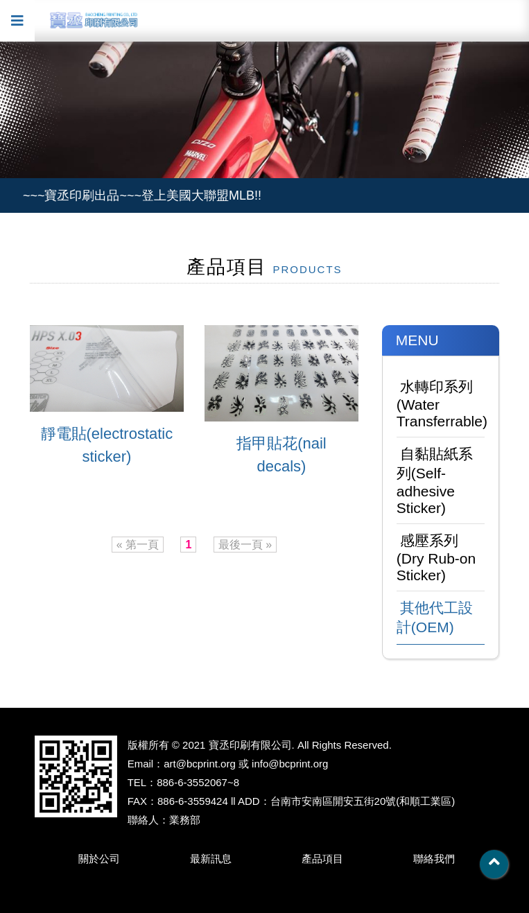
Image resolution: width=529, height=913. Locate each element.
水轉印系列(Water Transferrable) (441, 404)
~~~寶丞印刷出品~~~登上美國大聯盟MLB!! (142, 195)
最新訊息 (211, 858)
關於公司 (99, 858)
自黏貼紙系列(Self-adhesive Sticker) (435, 481)
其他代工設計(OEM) (435, 617)
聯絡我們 (434, 858)
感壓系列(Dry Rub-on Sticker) (436, 557)
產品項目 (322, 858)
